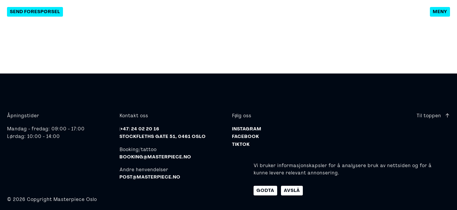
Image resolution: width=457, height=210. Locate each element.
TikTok (241, 144)
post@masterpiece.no (149, 177)
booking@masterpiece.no (155, 157)
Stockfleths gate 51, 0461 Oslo (162, 136)
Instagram (246, 129)
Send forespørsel (35, 12)
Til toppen (433, 115)
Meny (440, 12)
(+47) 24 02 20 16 (139, 129)
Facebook (245, 136)
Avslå (292, 190)
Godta (265, 190)
